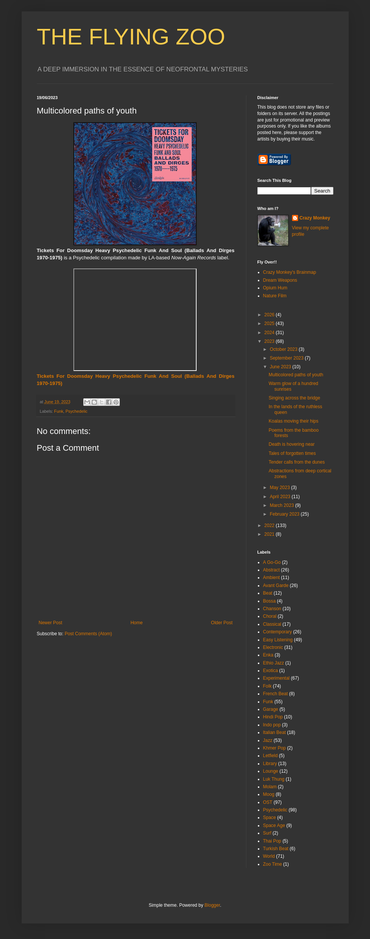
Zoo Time (272, 864)
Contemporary (277, 631)
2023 (270, 341)
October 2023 (284, 349)
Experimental (276, 678)
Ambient (271, 577)
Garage (270, 709)
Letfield (270, 755)
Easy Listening (278, 639)
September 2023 (287, 358)
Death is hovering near (291, 444)
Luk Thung (274, 779)
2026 (270, 314)
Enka (268, 655)
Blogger (212, 905)
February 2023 (285, 514)
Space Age (274, 825)
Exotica (270, 670)
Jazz (268, 740)
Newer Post (50, 622)
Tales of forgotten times (292, 453)
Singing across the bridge (294, 398)
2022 (270, 525)
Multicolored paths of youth (295, 374)
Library (270, 763)
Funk (58, 411)
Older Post (222, 622)
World (269, 856)
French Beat (275, 693)
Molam (270, 786)
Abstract (271, 570)
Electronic (273, 647)
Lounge (270, 771)
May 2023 (280, 487)
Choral (269, 616)
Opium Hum (275, 287)
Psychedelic (76, 411)
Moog (269, 794)
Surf (267, 833)
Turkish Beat (276, 848)
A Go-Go (272, 562)
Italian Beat (274, 732)
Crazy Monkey (315, 218)
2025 (270, 323)
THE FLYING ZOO (131, 36)
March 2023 (282, 505)
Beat (268, 593)
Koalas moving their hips (293, 421)
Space (269, 817)
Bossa (269, 601)
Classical (272, 624)
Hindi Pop (273, 717)
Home (136, 622)
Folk (267, 686)
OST (268, 802)
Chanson (272, 608)
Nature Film (275, 295)
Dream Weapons (280, 280)
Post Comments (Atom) (88, 633)
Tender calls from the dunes (296, 462)
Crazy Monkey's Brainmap (289, 272)
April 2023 (280, 496)
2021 (270, 534)
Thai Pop (272, 841)
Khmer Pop (274, 748)
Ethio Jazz (273, 663)
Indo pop (272, 725)
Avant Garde (276, 585)
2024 (270, 332)
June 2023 (281, 366)
